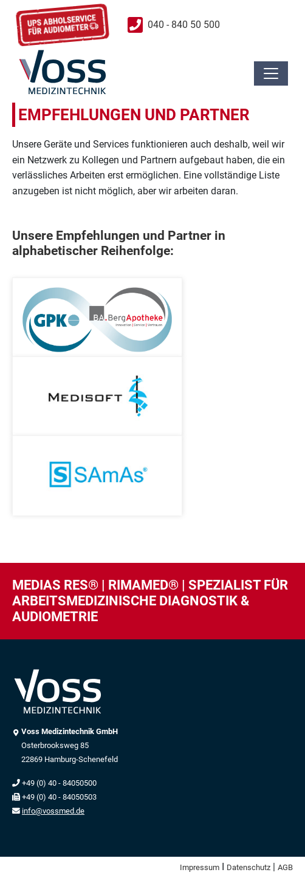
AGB (285, 867)
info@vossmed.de (53, 810)
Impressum (199, 867)
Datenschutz (248, 867)
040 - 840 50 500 (184, 24)
